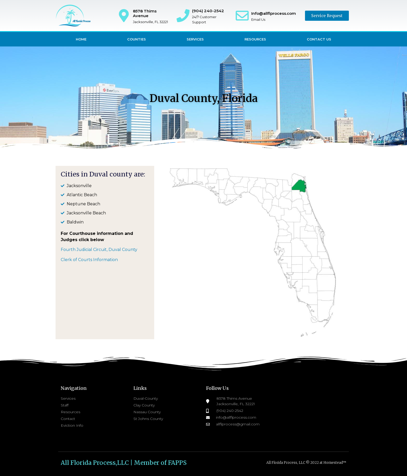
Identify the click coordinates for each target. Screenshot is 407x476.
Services (195, 39)
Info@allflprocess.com (273, 13)
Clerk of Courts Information (89, 259)
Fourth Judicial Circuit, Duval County (99, 249)
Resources (255, 39)
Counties (136, 39)
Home (81, 39)
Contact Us (319, 39)
